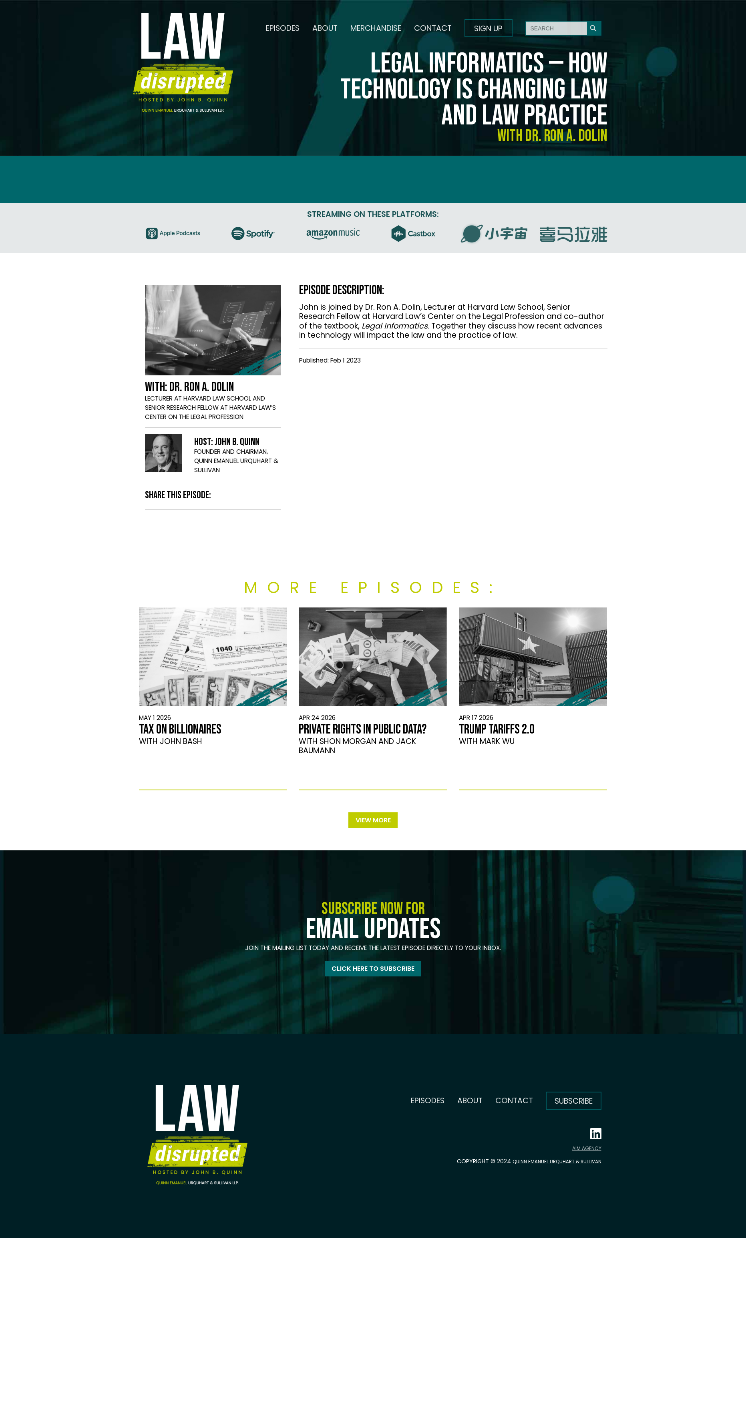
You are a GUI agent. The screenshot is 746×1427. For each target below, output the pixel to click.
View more (373, 821)
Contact (433, 28)
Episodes (283, 28)
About (325, 28)
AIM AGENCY (586, 1153)
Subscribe (574, 1106)
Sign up (488, 28)
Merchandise (375, 28)
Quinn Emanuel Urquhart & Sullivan (547, 1167)
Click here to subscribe (373, 973)
